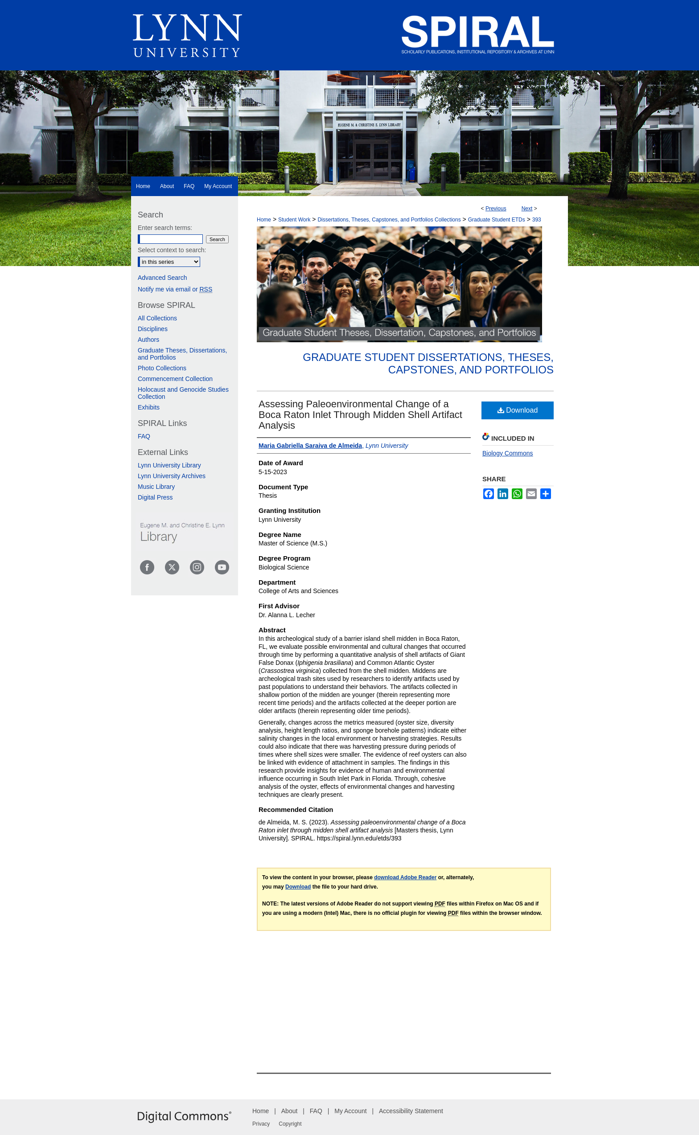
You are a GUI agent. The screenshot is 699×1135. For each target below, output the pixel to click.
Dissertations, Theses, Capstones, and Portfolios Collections (389, 220)
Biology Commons (507, 453)
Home (264, 220)
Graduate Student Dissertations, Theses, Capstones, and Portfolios (428, 363)
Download (518, 410)
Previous (495, 208)
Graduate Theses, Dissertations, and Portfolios (182, 354)
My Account (350, 1111)
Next (527, 208)
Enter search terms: (165, 227)
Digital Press (155, 497)
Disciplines (153, 328)
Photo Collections (162, 368)
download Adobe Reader (405, 877)
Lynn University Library (169, 465)
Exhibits (149, 407)
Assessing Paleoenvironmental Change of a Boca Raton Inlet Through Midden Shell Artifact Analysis (360, 414)
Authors (148, 339)
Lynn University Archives (172, 475)
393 (536, 220)
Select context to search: (172, 250)
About (289, 1111)
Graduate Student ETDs (496, 220)
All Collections (157, 318)
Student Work (294, 220)
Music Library (156, 486)
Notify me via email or (175, 289)
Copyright (290, 1124)
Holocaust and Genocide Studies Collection (183, 393)
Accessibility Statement (411, 1111)
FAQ (144, 436)
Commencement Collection (175, 378)
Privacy (261, 1124)
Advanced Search (162, 277)
